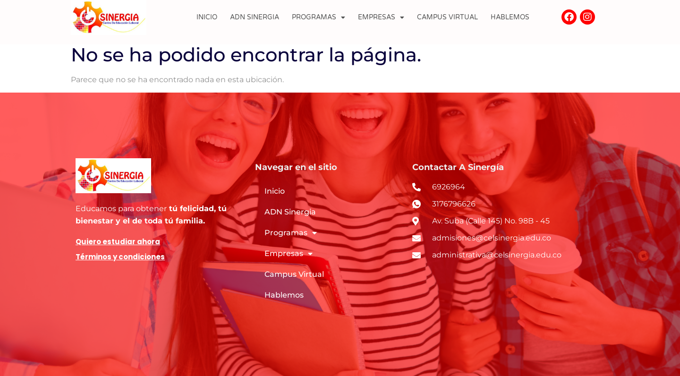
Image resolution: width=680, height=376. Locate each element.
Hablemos (510, 17)
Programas (318, 17)
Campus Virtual (447, 17)
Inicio (206, 17)
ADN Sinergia (254, 17)
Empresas (381, 17)
